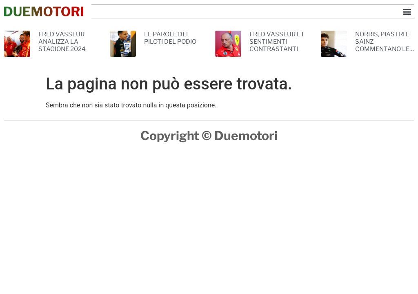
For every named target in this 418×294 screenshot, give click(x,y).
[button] (407, 11)
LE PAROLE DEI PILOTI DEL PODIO (170, 38)
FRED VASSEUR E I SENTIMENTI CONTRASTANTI (276, 42)
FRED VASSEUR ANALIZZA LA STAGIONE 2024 (62, 42)
